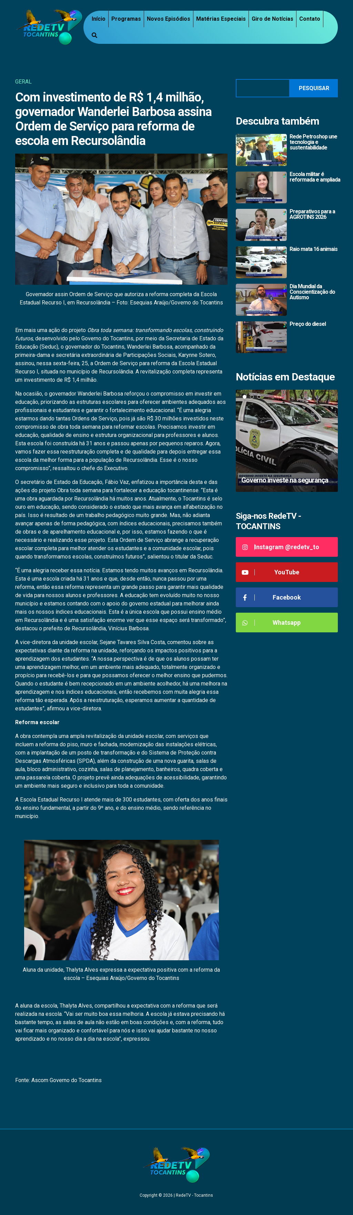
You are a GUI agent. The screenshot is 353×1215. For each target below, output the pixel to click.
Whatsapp (271, 622)
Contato (309, 19)
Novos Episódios (168, 19)
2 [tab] (252, 397)
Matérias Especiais (221, 19)
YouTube (270, 572)
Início (98, 19)
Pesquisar (314, 88)
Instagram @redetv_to (280, 547)
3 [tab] (259, 397)
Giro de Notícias (272, 19)
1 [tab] (244, 397)
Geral (23, 81)
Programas (126, 19)
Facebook (271, 597)
